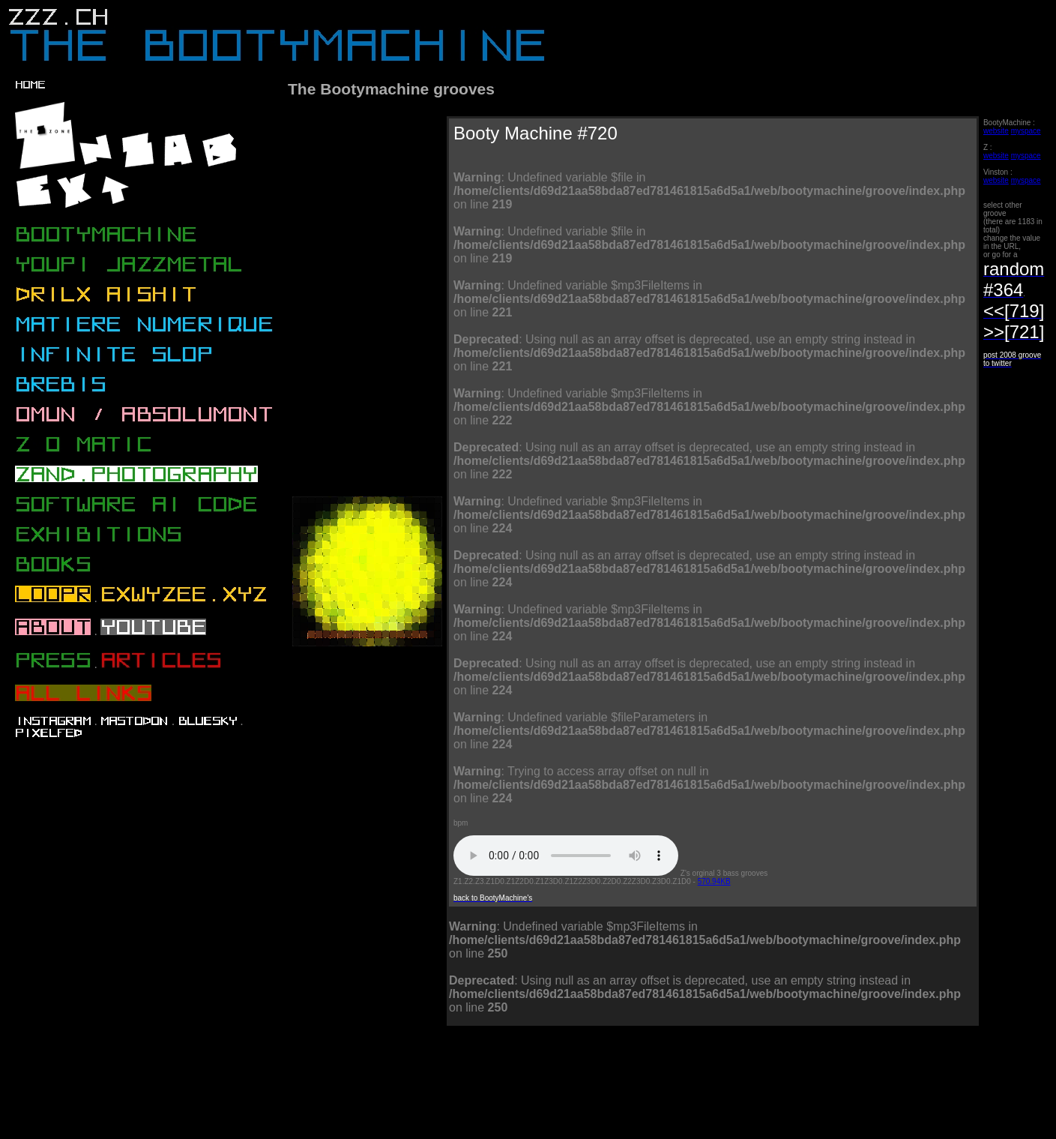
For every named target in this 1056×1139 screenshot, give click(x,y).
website (996, 131)
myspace (1026, 131)
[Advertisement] (563, 1095)
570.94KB (714, 881)
